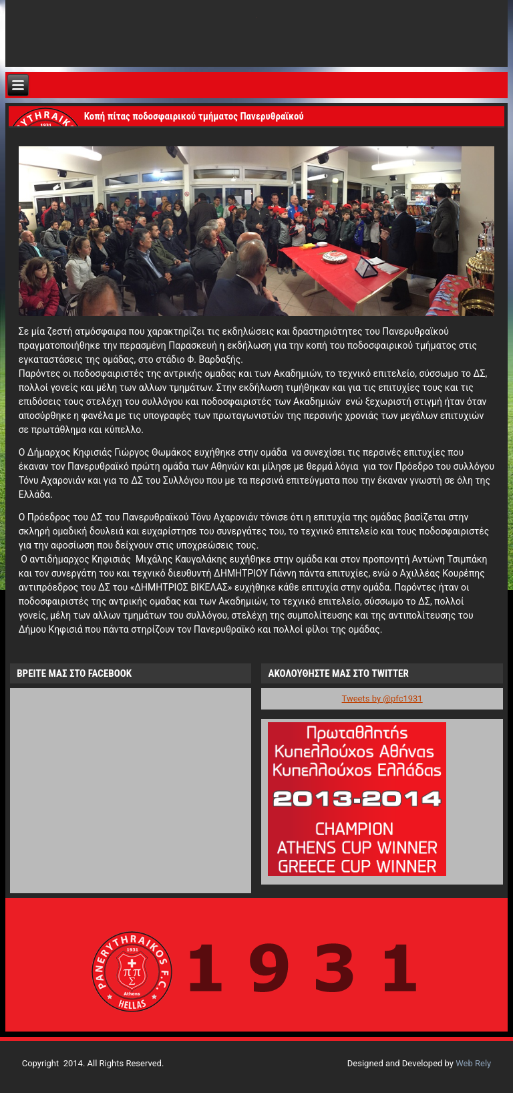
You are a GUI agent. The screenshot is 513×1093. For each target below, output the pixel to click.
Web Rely (473, 1063)
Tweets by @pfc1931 (382, 698)
